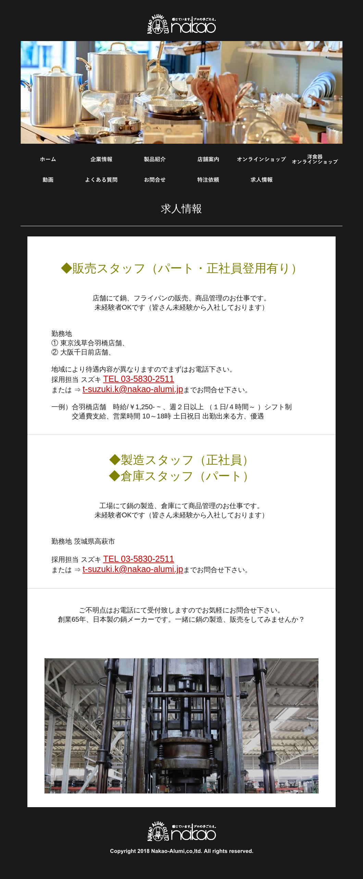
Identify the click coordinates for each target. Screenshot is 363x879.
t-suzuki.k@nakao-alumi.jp (133, 389)
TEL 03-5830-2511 (138, 379)
